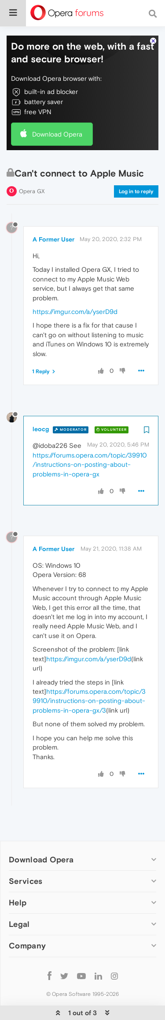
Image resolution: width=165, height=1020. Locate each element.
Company (27, 918)
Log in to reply (136, 165)
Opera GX (32, 164)
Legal (19, 897)
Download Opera (57, 107)
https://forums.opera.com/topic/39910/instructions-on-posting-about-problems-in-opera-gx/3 (89, 674)
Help (17, 875)
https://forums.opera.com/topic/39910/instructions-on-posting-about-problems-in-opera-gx (90, 438)
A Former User (53, 212)
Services (25, 854)
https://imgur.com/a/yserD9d (75, 284)
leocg (41, 402)
